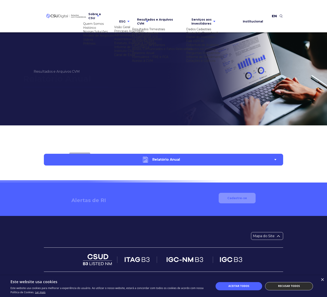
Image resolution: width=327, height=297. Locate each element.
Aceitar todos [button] (238, 286)
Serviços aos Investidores (201, 11)
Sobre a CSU (94, 11)
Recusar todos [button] (289, 286)
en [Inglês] (274, 11)
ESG (122, 11)
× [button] (322, 279)
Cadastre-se (241, 206)
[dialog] (163, 286)
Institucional (253, 11)
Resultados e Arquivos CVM (155, 11)
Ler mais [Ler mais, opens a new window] (40, 292)
